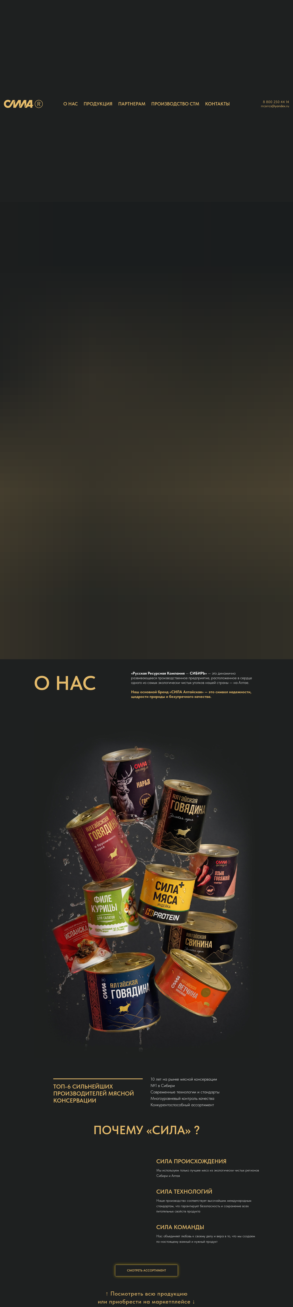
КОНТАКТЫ (217, 104)
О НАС (70, 104)
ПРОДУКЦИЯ (98, 104)
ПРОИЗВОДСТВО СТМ (175, 104)
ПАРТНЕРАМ (131, 104)
